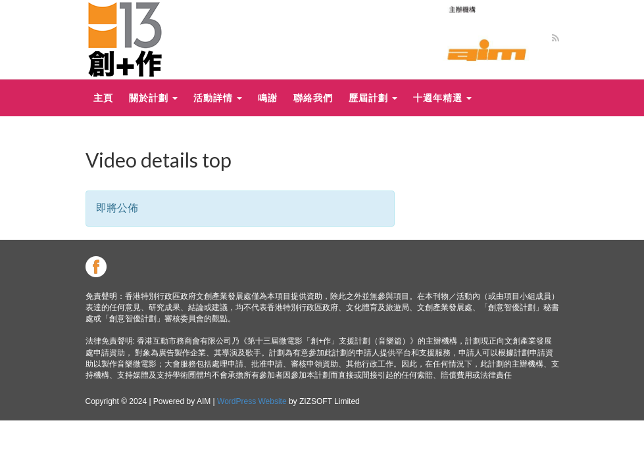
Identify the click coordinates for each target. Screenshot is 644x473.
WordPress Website (252, 401)
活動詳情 (217, 97)
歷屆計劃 (373, 97)
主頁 (103, 97)
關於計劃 (153, 97)
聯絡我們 (313, 97)
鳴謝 (268, 97)
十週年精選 (442, 97)
